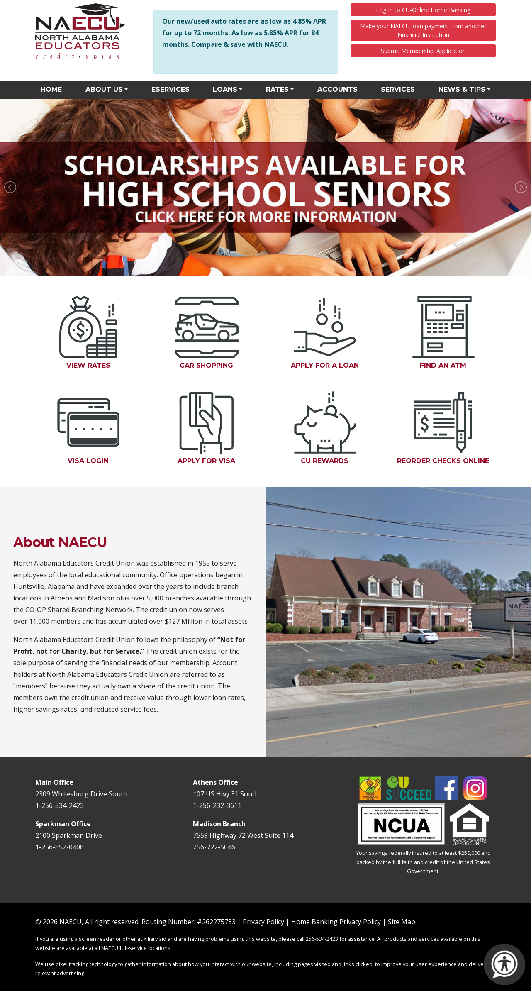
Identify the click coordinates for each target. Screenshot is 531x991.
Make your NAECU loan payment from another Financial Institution (423, 30)
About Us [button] (104, 89)
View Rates (88, 332)
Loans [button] (225, 89)
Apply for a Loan (334, 332)
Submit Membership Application (423, 51)
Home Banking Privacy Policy (336, 921)
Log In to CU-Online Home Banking (423, 10)
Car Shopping (207, 332)
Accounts (337, 89)
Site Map (401, 921)
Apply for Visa (217, 428)
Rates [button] (277, 89)
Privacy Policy (263, 921)
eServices (170, 89)
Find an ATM (453, 332)
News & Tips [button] (461, 89)
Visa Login (98, 428)
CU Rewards (335, 428)
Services (398, 89)
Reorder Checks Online (446, 428)
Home (51, 89)
